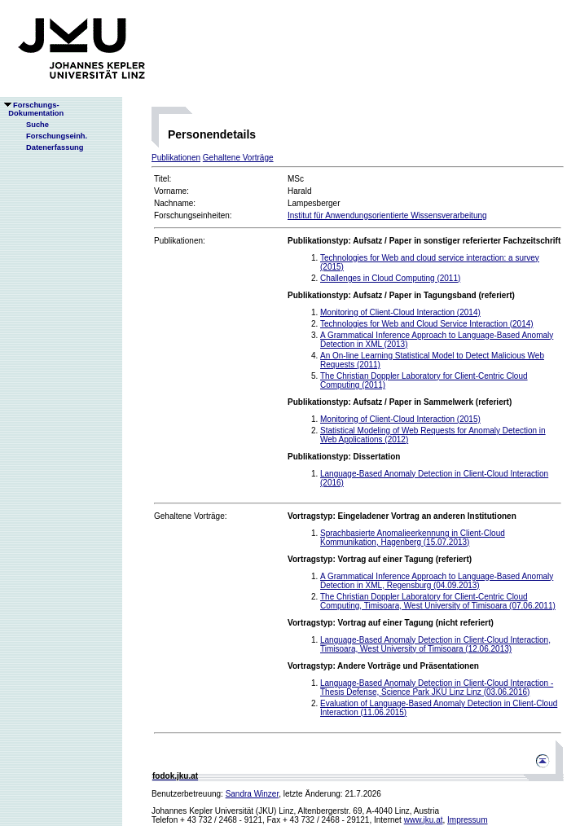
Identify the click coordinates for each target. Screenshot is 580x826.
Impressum (467, 819)
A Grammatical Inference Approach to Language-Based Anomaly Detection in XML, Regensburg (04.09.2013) (436, 581)
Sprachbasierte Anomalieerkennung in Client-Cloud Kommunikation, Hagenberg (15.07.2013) (412, 538)
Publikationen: (179, 240)
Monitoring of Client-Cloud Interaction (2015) (400, 419)
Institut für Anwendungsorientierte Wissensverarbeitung (387, 215)
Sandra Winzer (252, 793)
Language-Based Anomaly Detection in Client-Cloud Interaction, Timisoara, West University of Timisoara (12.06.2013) (435, 644)
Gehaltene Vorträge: (190, 516)
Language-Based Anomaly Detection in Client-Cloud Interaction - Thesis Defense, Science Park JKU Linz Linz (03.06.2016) (436, 687)
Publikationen (176, 157)
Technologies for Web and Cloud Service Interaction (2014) (427, 323)
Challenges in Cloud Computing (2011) (390, 278)
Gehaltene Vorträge (238, 157)
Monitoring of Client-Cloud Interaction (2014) (400, 312)
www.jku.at (423, 819)
